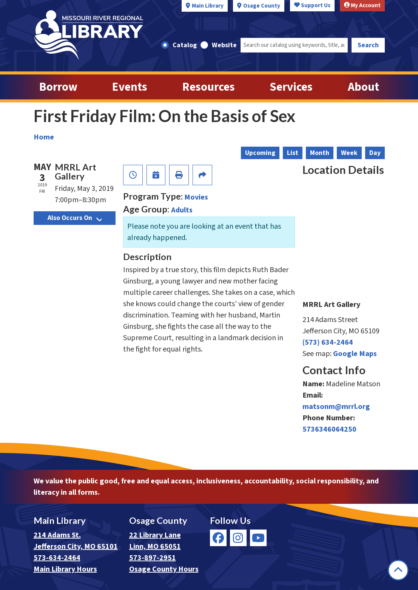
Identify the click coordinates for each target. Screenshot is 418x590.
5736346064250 (329, 429)
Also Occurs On (75, 218)
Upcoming (260, 153)
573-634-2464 (57, 558)
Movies (196, 197)
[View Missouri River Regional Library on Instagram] (238, 538)
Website (224, 45)
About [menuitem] (363, 87)
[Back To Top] (398, 570)
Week (349, 153)
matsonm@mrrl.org (336, 406)
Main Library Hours (65, 569)
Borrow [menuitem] (58, 87)
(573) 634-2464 (327, 342)
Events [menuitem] (129, 87)
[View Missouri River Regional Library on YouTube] (258, 538)
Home (44, 137)
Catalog (185, 45)
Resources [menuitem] (208, 87)
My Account (362, 5)
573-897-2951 (152, 558)
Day (375, 153)
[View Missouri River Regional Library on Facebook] (218, 538)
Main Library (208, 6)
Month (319, 153)
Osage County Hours (164, 569)
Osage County (261, 6)
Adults (182, 210)
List (292, 153)
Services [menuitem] (291, 87)
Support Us (312, 5)
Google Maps (355, 353)
